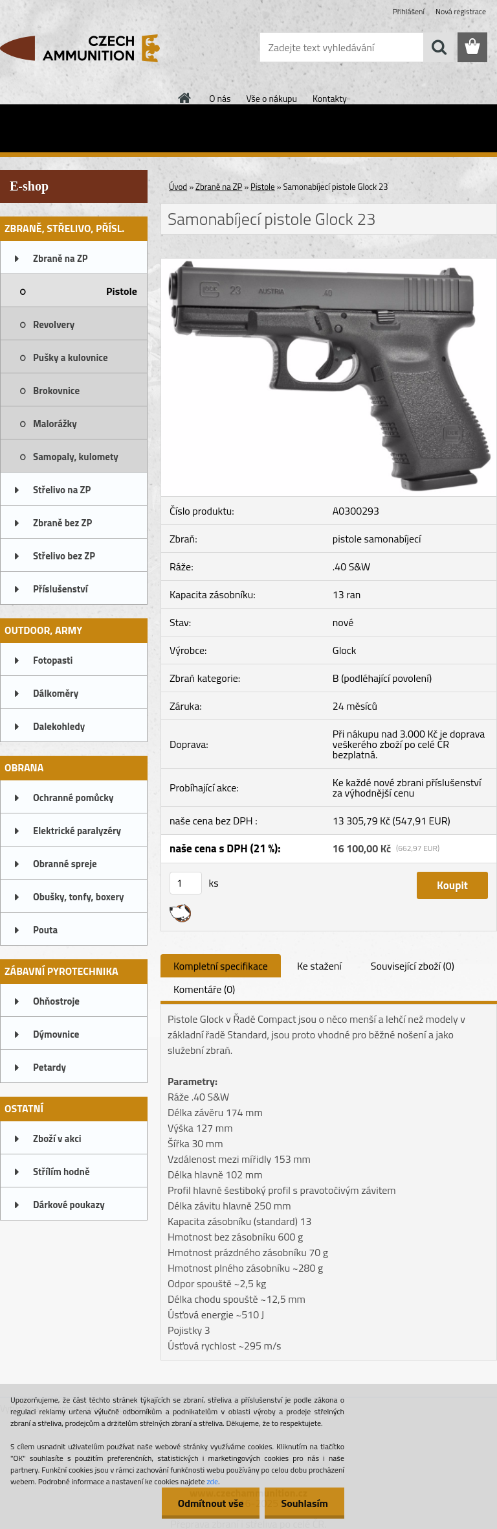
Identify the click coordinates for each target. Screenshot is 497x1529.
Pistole (121, 291)
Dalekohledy (59, 726)
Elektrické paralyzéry (77, 830)
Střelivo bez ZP (64, 555)
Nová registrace (461, 11)
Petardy (49, 1067)
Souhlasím (304, 1503)
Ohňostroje (56, 1001)
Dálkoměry (55, 693)
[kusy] (186, 883)
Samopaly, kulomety (75, 456)
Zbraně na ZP (60, 258)
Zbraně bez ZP (62, 522)
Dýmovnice (56, 1034)
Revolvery (53, 324)
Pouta (45, 929)
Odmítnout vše (211, 1503)
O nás (219, 98)
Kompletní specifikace (220, 966)
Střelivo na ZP (62, 489)
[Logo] (89, 48)
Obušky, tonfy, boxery (78, 896)
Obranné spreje (65, 863)
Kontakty (330, 98)
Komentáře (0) (204, 989)
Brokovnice (56, 390)
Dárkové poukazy (69, 1204)
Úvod (178, 186)
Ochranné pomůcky (73, 797)
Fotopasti (52, 660)
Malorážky (55, 423)
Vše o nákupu (272, 98)
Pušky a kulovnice (70, 357)
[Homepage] (185, 98)
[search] (439, 47)
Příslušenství (60, 588)
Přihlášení (409, 11)
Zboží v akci (57, 1138)
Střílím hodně (61, 1171)
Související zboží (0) (412, 966)
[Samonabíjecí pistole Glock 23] (328, 264)
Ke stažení (319, 966)
